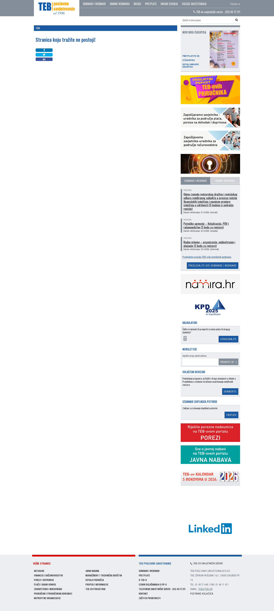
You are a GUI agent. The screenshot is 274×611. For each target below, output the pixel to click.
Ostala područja (94, 580)
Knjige (137, 4)
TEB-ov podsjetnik (95, 589)
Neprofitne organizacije (47, 598)
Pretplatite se (190, 56)
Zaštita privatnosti (150, 598)
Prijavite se (235, 4)
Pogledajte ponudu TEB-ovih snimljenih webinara (206, 257)
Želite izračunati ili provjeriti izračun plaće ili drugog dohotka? (206, 331)
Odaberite (230, 391)
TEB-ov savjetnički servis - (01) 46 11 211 (216, 12)
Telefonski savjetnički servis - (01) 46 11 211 (162, 589)
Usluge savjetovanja (194, 4)
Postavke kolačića (201, 593)
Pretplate (151, 4)
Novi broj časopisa (194, 32)
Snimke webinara (120, 4)
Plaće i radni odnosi (45, 584)
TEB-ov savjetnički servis (206, 563)
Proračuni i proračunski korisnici (53, 593)
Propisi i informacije (96, 584)
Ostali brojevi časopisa (190, 65)
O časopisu (188, 60)
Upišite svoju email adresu (194, 356)
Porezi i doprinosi (44, 580)
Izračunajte (228, 339)
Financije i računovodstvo (48, 575)
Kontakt (143, 593)
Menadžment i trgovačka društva (103, 575)
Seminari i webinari (94, 4)
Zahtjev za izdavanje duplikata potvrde (199, 408)
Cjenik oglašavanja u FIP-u (153, 584)
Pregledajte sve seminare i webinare (213, 265)
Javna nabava (92, 571)
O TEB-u (143, 580)
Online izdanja (169, 4)
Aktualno (39, 571)
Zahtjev (231, 415)
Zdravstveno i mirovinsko (48, 589)
